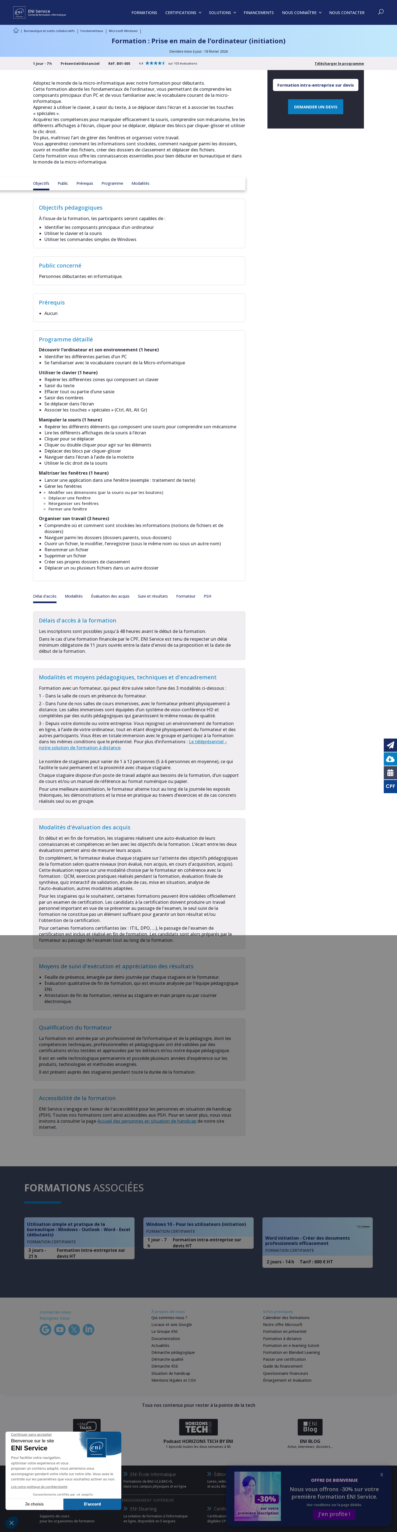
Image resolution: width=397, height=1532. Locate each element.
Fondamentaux (92, 31)
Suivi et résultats (153, 596)
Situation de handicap (170, 1373)
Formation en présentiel (284, 1331)
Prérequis (84, 183)
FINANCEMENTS (259, 12)
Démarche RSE (164, 1366)
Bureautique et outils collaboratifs (49, 31)
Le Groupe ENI (164, 1331)
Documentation (165, 1338)
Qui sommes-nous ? (169, 1317)
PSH (207, 596)
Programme (112, 183)
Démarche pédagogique (173, 1352)
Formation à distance (282, 1338)
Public (63, 183)
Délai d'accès (45, 596)
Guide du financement (283, 1366)
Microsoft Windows (123, 31)
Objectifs (41, 183)
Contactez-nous (55, 1312)
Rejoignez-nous (54, 1318)
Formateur (185, 596)
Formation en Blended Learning (291, 1352)
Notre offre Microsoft (282, 1324)
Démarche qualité (167, 1359)
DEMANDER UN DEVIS (315, 106)
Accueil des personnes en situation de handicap (146, 1121)
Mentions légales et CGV (173, 1380)
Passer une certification (284, 1359)
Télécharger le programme (339, 63)
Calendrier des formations (286, 1317)
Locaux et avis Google (171, 1324)
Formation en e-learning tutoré (291, 1345)
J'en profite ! (334, 1514)
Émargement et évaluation (287, 1380)
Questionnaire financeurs (285, 1373)
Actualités (160, 1345)
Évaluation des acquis (110, 596)
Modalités (140, 183)
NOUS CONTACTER (346, 12)
